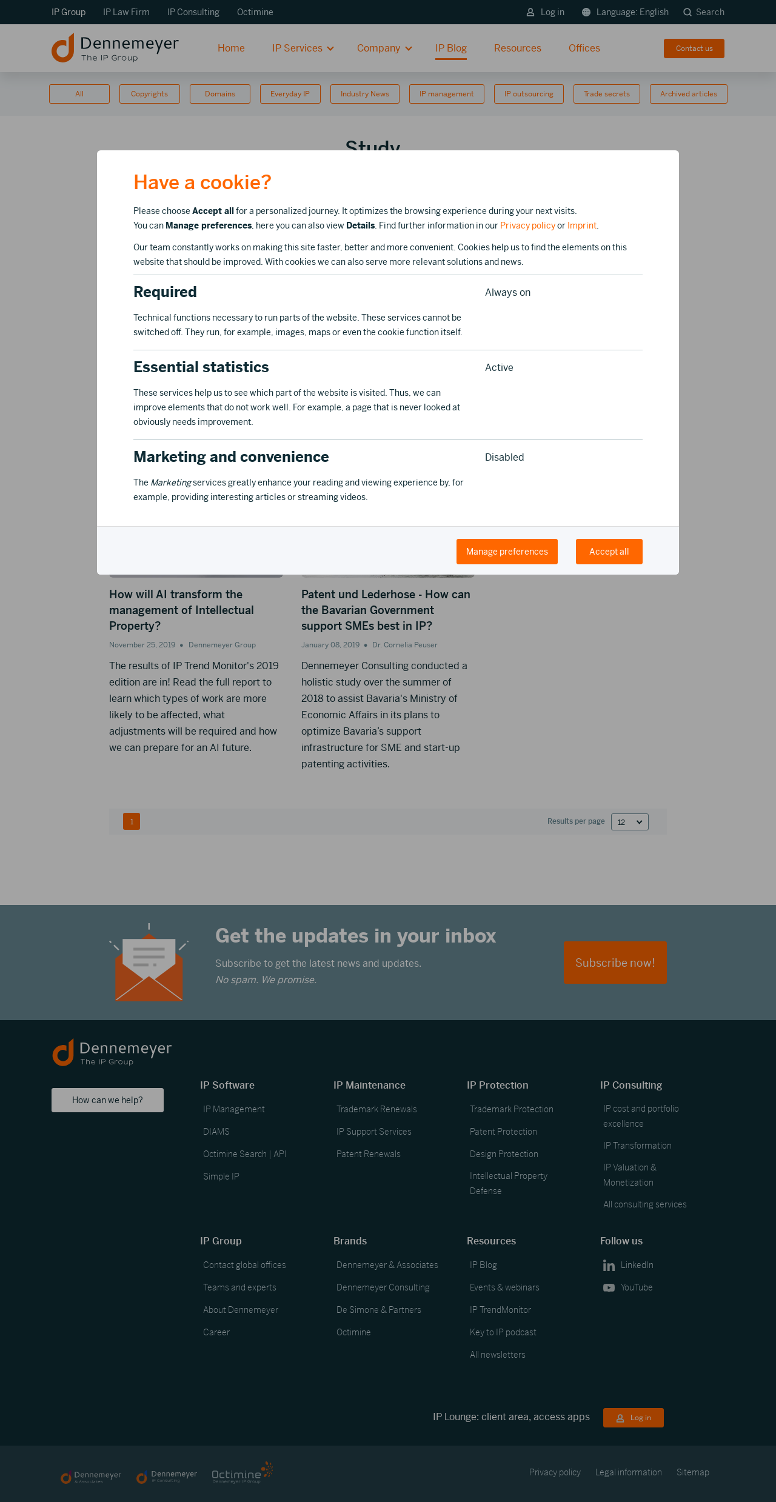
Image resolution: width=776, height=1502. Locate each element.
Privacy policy (527, 225)
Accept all (609, 551)
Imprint (582, 225)
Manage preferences (507, 551)
